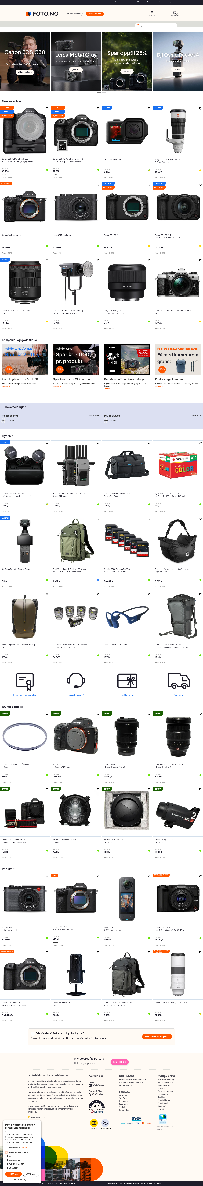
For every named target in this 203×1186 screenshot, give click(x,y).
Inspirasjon (151, 2)
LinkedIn (123, 1095)
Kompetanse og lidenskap (25, 695)
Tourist (160, 1109)
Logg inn (152, 12)
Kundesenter (120, 2)
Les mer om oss (38, 1117)
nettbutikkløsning (130, 1183)
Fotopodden (124, 1110)
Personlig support (76, 695)
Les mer (5, 386)
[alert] (22, 1151)
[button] (101, 1107)
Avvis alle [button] (31, 1174)
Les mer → (127, 71)
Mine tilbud (162, 1103)
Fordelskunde (163, 1085)
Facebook (123, 1104)
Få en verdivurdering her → (157, 1036)
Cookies (161, 1097)
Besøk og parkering (166, 1079)
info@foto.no (98, 1085)
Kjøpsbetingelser (165, 1091)
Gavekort (140, 2)
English (171, 2)
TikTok (122, 1107)
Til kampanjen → (25, 72)
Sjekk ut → (75, 69)
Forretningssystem (112, 1183)
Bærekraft (161, 1106)
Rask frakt (178, 695)
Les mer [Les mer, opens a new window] (24, 1147)
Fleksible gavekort (127, 695)
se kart (143, 1079)
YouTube (123, 1098)
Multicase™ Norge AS (152, 1183)
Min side (131, 2)
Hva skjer (161, 2)
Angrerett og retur (165, 1082)
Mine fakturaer (164, 1100)
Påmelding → (119, 1062)
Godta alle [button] (13, 1174)
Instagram (123, 1101)
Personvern (162, 1094)
